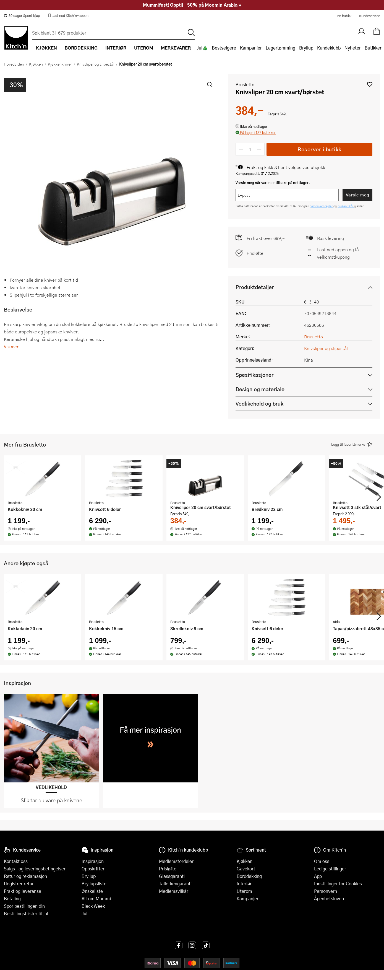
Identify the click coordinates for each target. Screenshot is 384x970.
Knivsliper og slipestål (95, 64)
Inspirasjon (93, 861)
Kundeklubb (329, 48)
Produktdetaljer (255, 287)
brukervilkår (346, 206)
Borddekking (249, 876)
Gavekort (246, 868)
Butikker (373, 48)
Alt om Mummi (96, 898)
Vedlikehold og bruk (259, 404)
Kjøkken (36, 64)
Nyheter (352, 48)
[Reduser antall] (241, 149)
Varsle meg (357, 195)
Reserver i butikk (319, 149)
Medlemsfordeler (176, 861)
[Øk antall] (259, 149)
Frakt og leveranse (22, 891)
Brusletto (245, 84)
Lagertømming (280, 48)
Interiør (244, 883)
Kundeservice (369, 15)
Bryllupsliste (94, 883)
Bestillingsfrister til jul (26, 913)
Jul (84, 913)
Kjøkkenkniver (60, 64)
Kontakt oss (16, 861)
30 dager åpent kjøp (22, 15)
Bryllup (306, 48)
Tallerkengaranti (175, 883)
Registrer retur (19, 883)
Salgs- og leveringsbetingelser (35, 868)
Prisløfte (255, 253)
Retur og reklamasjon (25, 876)
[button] (369, 84)
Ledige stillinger (330, 868)
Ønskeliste (92, 891)
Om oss (321, 861)
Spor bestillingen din (24, 906)
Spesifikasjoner (254, 375)
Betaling (12, 898)
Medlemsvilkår (173, 891)
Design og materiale (260, 389)
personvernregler (321, 206)
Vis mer (11, 346)
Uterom (244, 891)
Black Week (93, 906)
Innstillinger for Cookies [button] (338, 883)
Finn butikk (343, 15)
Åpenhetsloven (329, 898)
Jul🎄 (202, 48)
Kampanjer (251, 48)
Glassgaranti (172, 876)
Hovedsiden (14, 64)
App (318, 876)
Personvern (325, 891)
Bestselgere (224, 48)
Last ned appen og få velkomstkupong (338, 253)
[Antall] (250, 149)
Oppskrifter (93, 868)
